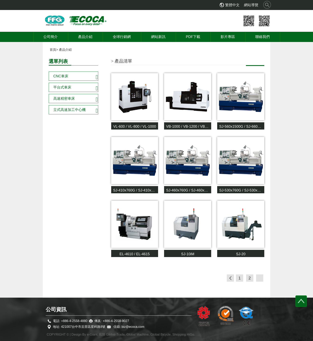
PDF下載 (193, 37)
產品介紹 (85, 37)
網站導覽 (251, 5)
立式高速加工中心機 (69, 110)
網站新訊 (158, 37)
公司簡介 (50, 37)
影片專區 (228, 37)
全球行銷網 (122, 37)
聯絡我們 (262, 37)
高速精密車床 (64, 99)
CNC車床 (60, 76)
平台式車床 (62, 87)
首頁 (53, 49)
